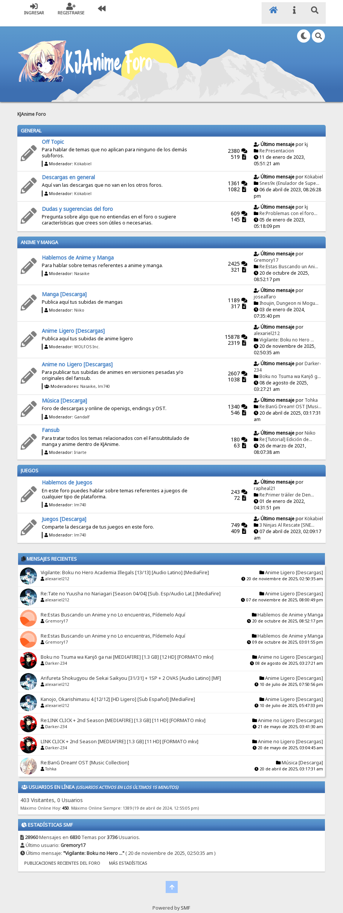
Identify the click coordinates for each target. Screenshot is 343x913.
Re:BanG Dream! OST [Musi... (290, 399)
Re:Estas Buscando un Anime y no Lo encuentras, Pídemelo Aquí (113, 607)
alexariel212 (267, 326)
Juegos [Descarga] (64, 511)
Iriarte (80, 444)
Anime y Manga (39, 234)
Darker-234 (56, 655)
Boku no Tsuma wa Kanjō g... (290, 369)
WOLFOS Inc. (87, 339)
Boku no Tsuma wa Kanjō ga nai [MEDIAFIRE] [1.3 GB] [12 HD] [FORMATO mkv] (127, 649)
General (31, 123)
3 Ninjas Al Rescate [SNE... (286, 517)
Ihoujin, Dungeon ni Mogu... (289, 295)
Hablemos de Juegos (67, 474)
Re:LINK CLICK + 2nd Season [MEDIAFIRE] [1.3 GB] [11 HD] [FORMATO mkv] (123, 713)
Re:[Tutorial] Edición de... (285, 432)
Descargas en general (68, 169)
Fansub (50, 422)
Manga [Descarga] (64, 286)
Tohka (311, 392)
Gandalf (82, 409)
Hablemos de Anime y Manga (78, 250)
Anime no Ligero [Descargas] (77, 356)
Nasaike (82, 266)
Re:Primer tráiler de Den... (286, 487)
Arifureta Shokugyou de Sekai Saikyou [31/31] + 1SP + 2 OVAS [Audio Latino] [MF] (131, 670)
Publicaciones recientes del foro (62, 855)
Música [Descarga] (64, 393)
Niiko (79, 302)
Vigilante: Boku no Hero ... (286, 332)
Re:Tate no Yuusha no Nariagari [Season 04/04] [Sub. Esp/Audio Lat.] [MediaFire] (131, 586)
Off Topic (53, 134)
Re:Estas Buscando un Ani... (288, 259)
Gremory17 (266, 252)
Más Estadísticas (128, 855)
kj (306, 137)
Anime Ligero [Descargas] (73, 323)
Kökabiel (82, 156)
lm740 (104, 378)
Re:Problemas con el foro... (288, 206)
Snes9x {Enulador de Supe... (289, 175)
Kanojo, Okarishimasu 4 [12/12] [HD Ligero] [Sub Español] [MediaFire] (118, 692)
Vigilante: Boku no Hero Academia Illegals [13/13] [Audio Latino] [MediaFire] (125, 565)
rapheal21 (265, 481)
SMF (185, 900)
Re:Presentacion (276, 143)
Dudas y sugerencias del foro (77, 201)
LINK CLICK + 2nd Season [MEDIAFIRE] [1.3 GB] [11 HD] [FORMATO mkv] (119, 734)
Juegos (29, 463)
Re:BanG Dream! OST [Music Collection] (85, 755)
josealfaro (265, 289)
